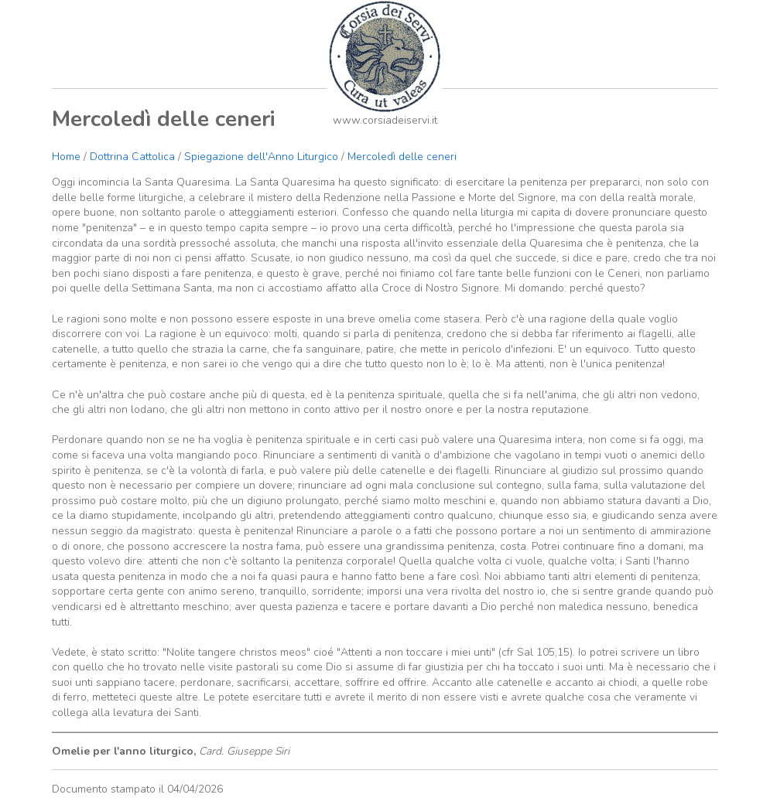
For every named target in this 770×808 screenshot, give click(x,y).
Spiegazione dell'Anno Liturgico (261, 156)
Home (66, 156)
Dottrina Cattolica (132, 156)
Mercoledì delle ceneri (402, 156)
